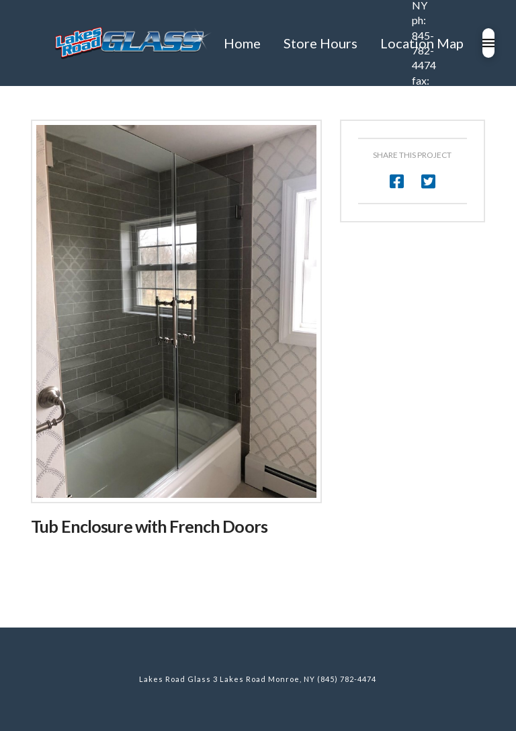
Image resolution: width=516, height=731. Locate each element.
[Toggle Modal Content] (488, 43)
